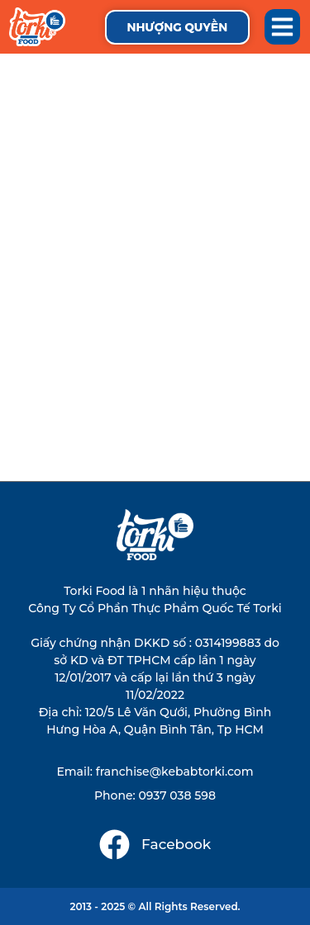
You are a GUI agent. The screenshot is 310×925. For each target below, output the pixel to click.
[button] (283, 27)
